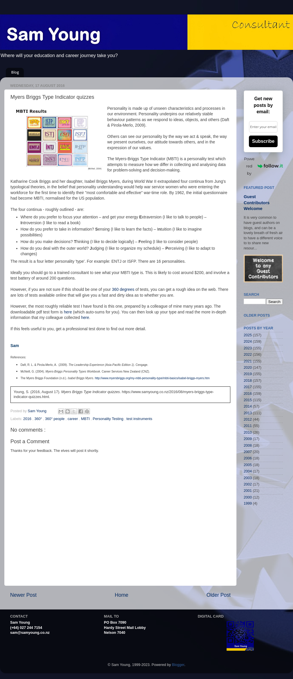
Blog (15, 72)
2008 (248, 445)
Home (121, 595)
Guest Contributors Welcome (257, 202)
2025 (248, 335)
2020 (248, 368)
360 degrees (123, 289)
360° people (55, 419)
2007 (248, 452)
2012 (248, 419)
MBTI (86, 419)
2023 (248, 348)
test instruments (139, 419)
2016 (27, 419)
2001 (248, 491)
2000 (248, 497)
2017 (248, 387)
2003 (248, 478)
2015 (248, 400)
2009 (248, 439)
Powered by (263, 166)
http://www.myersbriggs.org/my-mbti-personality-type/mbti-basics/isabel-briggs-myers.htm (152, 378)
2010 (248, 432)
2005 (248, 465)
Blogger (178, 665)
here (68, 312)
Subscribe (263, 141)
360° (39, 419)
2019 (248, 374)
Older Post (219, 595)
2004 (248, 471)
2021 (248, 361)
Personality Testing (108, 419)
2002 (248, 484)
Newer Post (23, 595)
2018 (248, 381)
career (73, 419)
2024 (248, 342)
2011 (248, 426)
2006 (248, 458)
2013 (248, 413)
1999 (248, 503)
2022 (248, 355)
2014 (248, 406)
